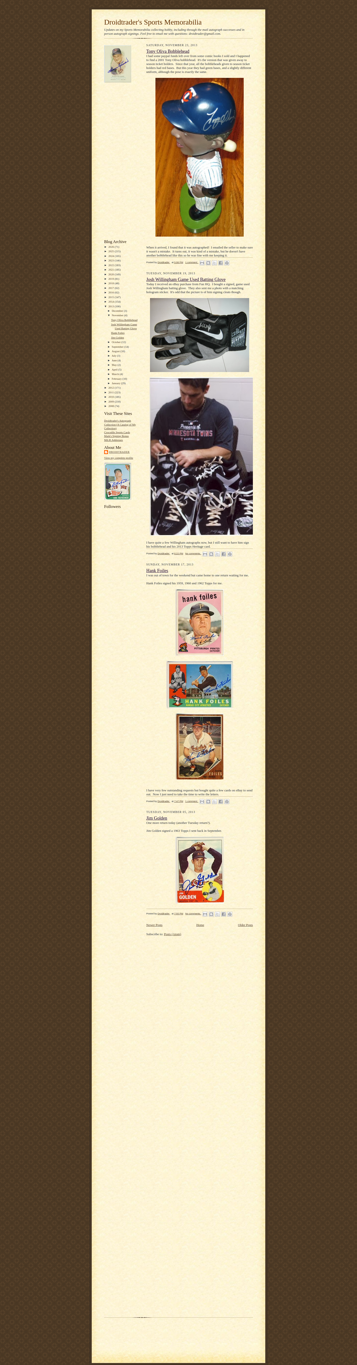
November (118, 315)
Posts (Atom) (172, 934)
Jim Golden (117, 337)
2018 (111, 283)
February (117, 378)
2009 (111, 401)
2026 (111, 246)
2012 (111, 387)
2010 (111, 396)
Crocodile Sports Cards (117, 432)
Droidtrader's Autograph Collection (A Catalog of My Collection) (120, 424)
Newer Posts (154, 925)
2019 (111, 278)
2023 (111, 260)
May (115, 364)
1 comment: (191, 262)
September (118, 346)
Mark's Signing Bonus (116, 435)
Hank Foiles (117, 332)
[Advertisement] (124, 161)
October (116, 342)
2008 (111, 405)
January (116, 383)
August (116, 351)
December (118, 310)
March (116, 373)
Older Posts (245, 925)
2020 (111, 274)
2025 (111, 251)
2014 (111, 301)
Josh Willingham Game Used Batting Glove (186, 279)
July (114, 355)
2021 (111, 269)
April (115, 369)
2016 (111, 292)
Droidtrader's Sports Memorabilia (153, 22)
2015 (111, 297)
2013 (111, 306)
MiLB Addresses (113, 439)
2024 (111, 255)
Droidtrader (119, 452)
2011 (111, 392)
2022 (111, 265)
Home (200, 925)
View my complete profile (118, 457)
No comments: (193, 553)
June (115, 360)
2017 (111, 287)
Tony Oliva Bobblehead (124, 319)
